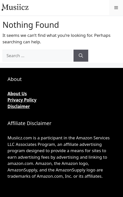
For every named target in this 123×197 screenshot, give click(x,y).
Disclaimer (19, 106)
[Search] (81, 56)
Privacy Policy (22, 100)
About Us (17, 93)
